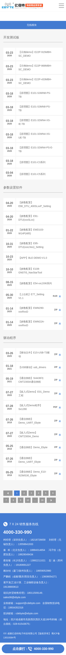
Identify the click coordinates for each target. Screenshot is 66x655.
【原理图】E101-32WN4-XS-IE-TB (34, 122)
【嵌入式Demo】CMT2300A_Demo (28, 434)
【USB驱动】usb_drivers (32, 367)
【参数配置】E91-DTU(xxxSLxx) (28, 218)
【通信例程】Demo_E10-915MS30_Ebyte (32, 473)
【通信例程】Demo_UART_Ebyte (29, 421)
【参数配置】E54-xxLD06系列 (35, 283)
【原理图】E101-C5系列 (31, 174)
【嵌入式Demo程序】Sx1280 (30, 407)
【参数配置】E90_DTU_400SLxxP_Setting (34, 204)
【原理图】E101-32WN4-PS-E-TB (35, 149)
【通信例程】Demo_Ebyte (33, 447)
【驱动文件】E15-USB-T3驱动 (34, 354)
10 (28, 500)
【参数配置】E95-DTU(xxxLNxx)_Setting (30, 245)
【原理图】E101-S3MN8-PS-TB (34, 108)
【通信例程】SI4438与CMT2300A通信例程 (30, 380)
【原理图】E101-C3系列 (31, 162)
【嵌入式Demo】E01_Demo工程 (34, 393)
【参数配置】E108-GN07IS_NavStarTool (30, 270)
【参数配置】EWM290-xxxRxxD (31, 310)
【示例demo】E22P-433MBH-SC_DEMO (35, 81)
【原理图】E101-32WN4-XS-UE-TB (34, 135)
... (35, 500)
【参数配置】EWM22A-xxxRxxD (31, 323)
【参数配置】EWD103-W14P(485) (31, 231)
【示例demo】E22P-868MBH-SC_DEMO (35, 67)
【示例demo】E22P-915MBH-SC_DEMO (35, 54)
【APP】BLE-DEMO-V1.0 (32, 257)
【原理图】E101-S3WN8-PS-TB (34, 95)
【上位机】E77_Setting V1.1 (31, 296)
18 (42, 500)
